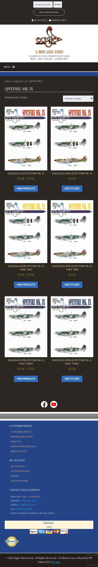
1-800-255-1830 (49, 51)
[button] (7, 67)
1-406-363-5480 (24, 508)
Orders (15, 476)
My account (18, 466)
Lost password (19, 480)
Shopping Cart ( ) (58, 20)
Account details (20, 471)
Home (8, 81)
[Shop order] (78, 99)
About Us (16, 441)
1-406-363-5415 (27, 504)
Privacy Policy (19, 451)
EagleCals (18, 81)
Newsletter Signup (22, 436)
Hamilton (49, 522)
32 (26, 81)
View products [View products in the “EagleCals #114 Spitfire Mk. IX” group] (26, 188)
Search (57, 4)
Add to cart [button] (72, 188)
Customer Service (21, 431)
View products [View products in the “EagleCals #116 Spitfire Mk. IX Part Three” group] (26, 379)
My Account (39, 20)
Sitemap (55, 562)
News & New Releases (49, 12)
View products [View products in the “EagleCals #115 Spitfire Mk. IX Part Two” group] (26, 284)
